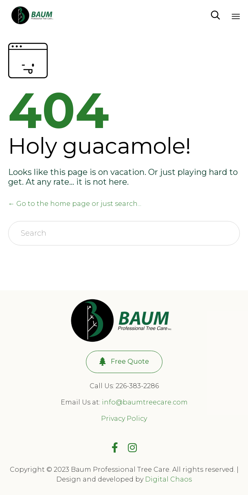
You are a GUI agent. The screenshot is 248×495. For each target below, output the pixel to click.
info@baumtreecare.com (145, 402)
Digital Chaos (168, 479)
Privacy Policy (124, 418)
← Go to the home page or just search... (74, 204)
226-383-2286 (137, 386)
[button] (124, 362)
